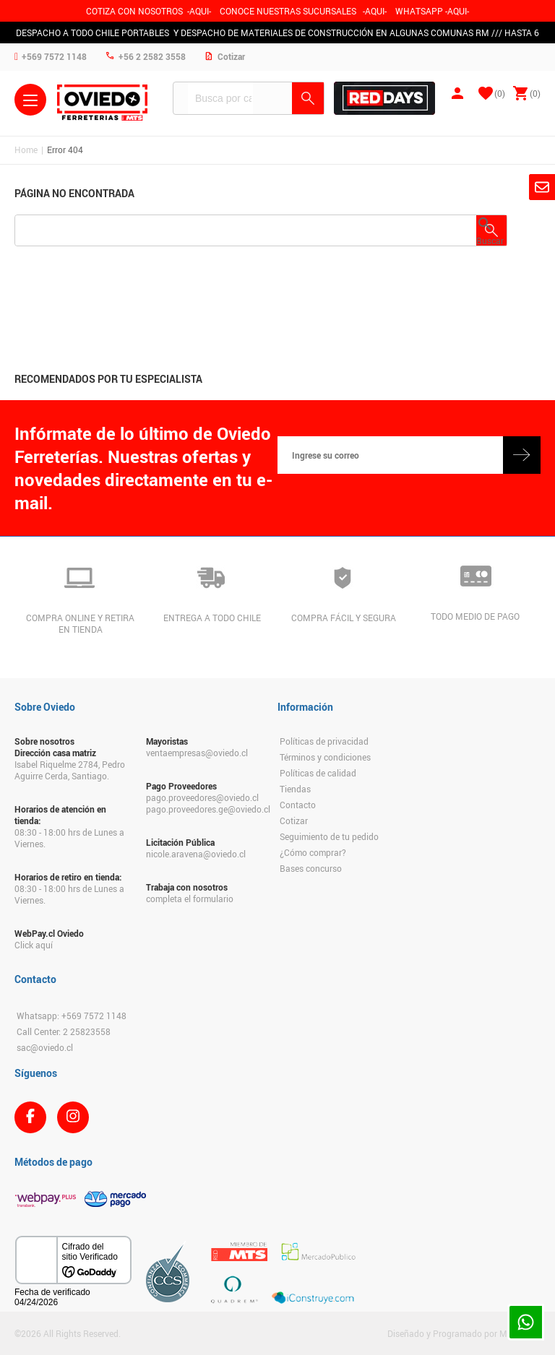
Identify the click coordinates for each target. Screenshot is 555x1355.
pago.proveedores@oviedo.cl (202, 797)
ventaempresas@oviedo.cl (197, 752)
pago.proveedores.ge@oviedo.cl (204, 809)
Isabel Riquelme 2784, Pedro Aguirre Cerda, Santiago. (69, 770)
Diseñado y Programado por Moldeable (464, 1333)
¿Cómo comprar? (313, 852)
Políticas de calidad (318, 773)
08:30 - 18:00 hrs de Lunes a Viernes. (69, 837)
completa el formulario (189, 898)
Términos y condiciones (325, 757)
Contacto (298, 804)
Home (26, 149)
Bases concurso (311, 868)
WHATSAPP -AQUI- (432, 11)
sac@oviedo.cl (45, 1047)
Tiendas (295, 789)
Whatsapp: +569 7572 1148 (71, 1015)
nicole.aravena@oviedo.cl (196, 854)
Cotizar (294, 820)
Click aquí (33, 945)
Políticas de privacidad (324, 741)
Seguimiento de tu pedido (329, 836)
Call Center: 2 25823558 (64, 1031)
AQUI (374, 11)
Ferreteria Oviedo (102, 103)
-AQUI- (199, 11)
